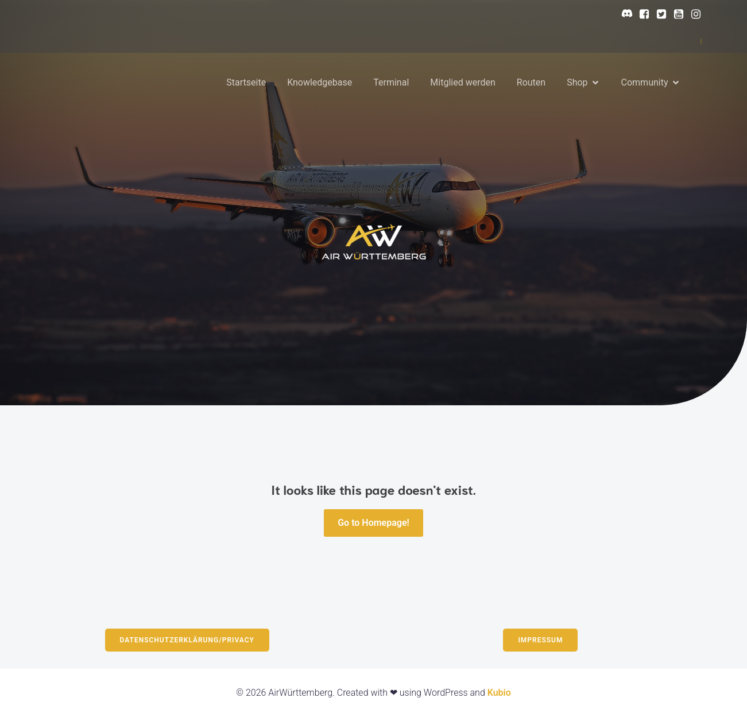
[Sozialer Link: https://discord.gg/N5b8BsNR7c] (624, 14)
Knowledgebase (319, 82)
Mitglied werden (462, 82)
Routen (531, 82)
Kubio (499, 692)
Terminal (391, 82)
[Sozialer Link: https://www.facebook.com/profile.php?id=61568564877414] (641, 14)
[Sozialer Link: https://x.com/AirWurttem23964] (658, 14)
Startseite (246, 82)
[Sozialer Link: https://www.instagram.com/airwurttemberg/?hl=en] (693, 14)
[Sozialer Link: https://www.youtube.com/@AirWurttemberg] (675, 14)
